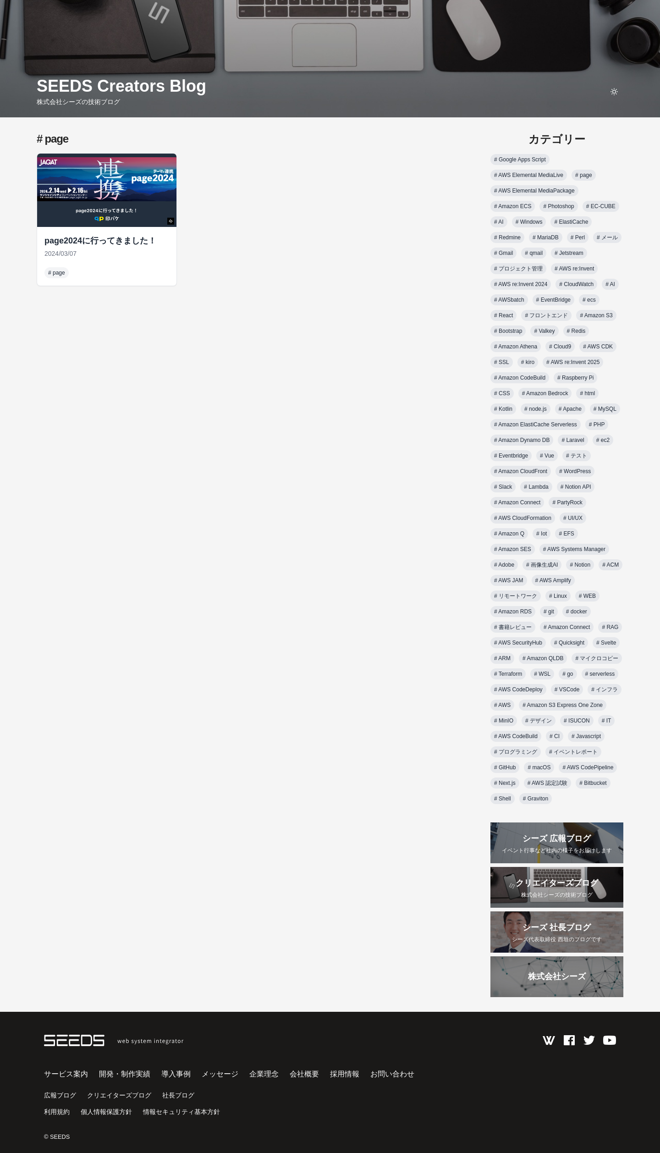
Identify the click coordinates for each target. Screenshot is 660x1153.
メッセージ (220, 1074)
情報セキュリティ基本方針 (181, 1111)
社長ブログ (178, 1095)
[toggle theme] (614, 92)
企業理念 (264, 1074)
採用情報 (344, 1074)
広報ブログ (60, 1095)
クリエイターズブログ (119, 1095)
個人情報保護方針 (106, 1111)
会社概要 (304, 1074)
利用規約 (57, 1111)
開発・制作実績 (124, 1074)
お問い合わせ (392, 1074)
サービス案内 (66, 1074)
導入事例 (176, 1074)
